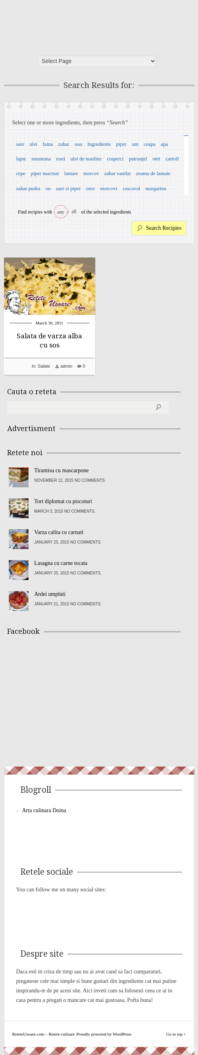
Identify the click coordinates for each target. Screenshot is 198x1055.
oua (78, 144)
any (61, 212)
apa (164, 144)
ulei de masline (86, 159)
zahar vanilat (117, 173)
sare (20, 144)
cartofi (172, 159)
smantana (41, 159)
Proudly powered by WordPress (103, 1034)
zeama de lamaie (153, 173)
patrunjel (138, 159)
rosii (60, 159)
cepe (20, 173)
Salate (44, 366)
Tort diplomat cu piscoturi (63, 501)
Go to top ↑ (176, 1034)
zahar (63, 144)
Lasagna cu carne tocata (60, 563)
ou (48, 188)
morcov (91, 173)
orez (90, 188)
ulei (34, 144)
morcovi (108, 188)
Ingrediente (99, 144)
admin (66, 366)
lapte (21, 159)
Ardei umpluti (49, 594)
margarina (155, 188)
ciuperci (115, 159)
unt (135, 144)
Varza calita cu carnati (58, 532)
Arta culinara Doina (44, 810)
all (74, 211)
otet (156, 159)
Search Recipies (164, 228)
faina (47, 144)
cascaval (131, 188)
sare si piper (68, 188)
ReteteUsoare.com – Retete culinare (65, 25)
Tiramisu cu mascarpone (61, 470)
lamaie (71, 173)
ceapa (150, 144)
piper (121, 144)
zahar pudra (28, 188)
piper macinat (45, 173)
